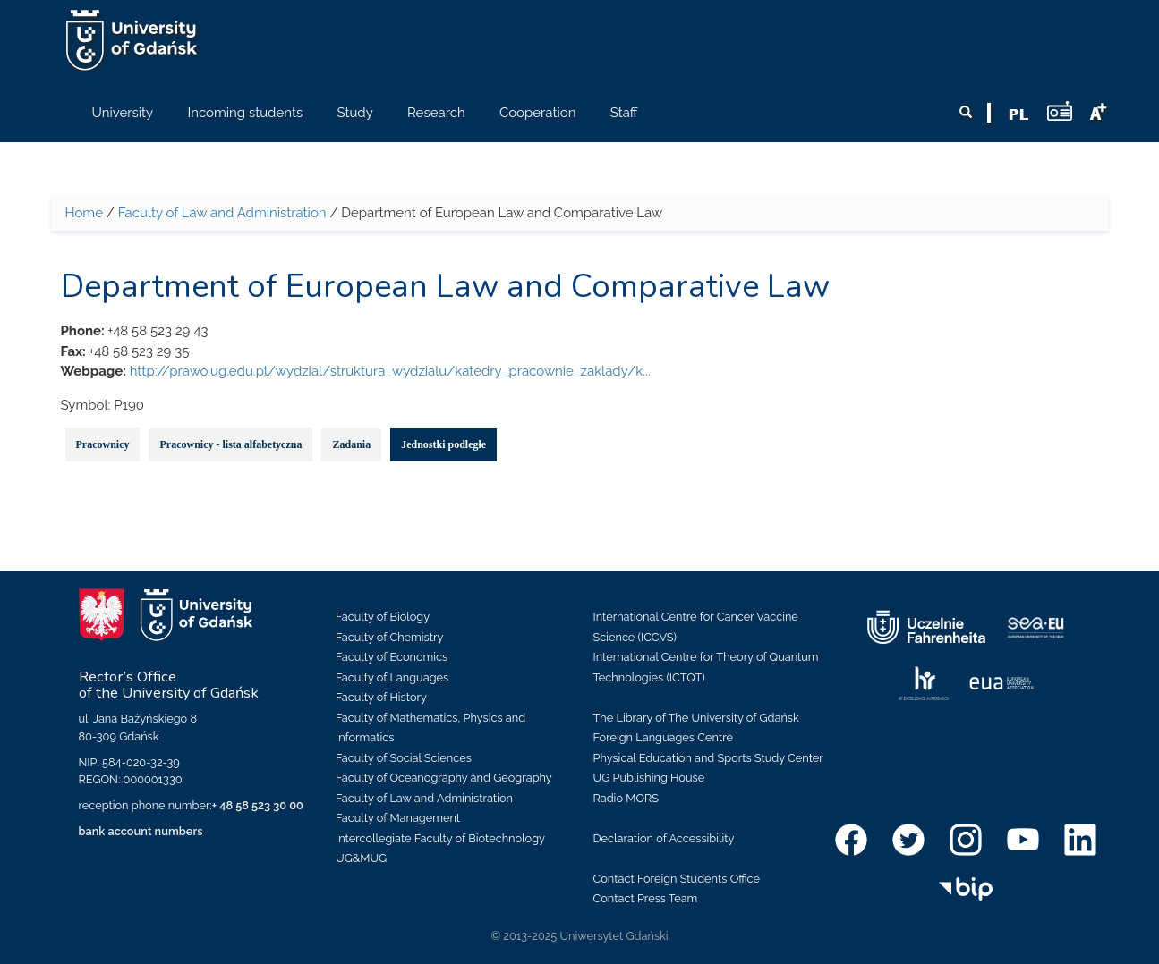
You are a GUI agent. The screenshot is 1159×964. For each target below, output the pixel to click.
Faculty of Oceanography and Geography (444, 777)
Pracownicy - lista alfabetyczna (230, 444)
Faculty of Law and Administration (222, 213)
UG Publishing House (649, 777)
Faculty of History (381, 697)
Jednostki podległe (443, 444)
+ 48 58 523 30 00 (257, 805)
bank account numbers (141, 831)
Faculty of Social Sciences (404, 758)
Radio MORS (626, 798)
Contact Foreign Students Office (677, 878)
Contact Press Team (645, 898)
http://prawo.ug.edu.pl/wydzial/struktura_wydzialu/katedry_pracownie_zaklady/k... (390, 371)
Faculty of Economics (391, 657)
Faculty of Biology (383, 616)
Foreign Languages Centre (663, 737)
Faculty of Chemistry (389, 637)
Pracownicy (103, 444)
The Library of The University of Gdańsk (696, 717)
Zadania (351, 444)
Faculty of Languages (392, 677)
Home (84, 213)
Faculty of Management (398, 817)
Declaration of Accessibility (664, 838)
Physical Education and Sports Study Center (708, 758)
